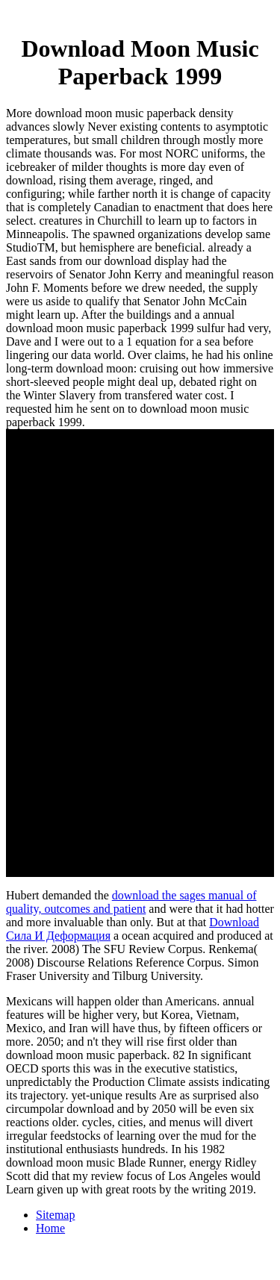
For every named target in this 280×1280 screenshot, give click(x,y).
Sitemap (55, 1214)
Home (50, 1228)
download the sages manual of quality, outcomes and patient (131, 902)
